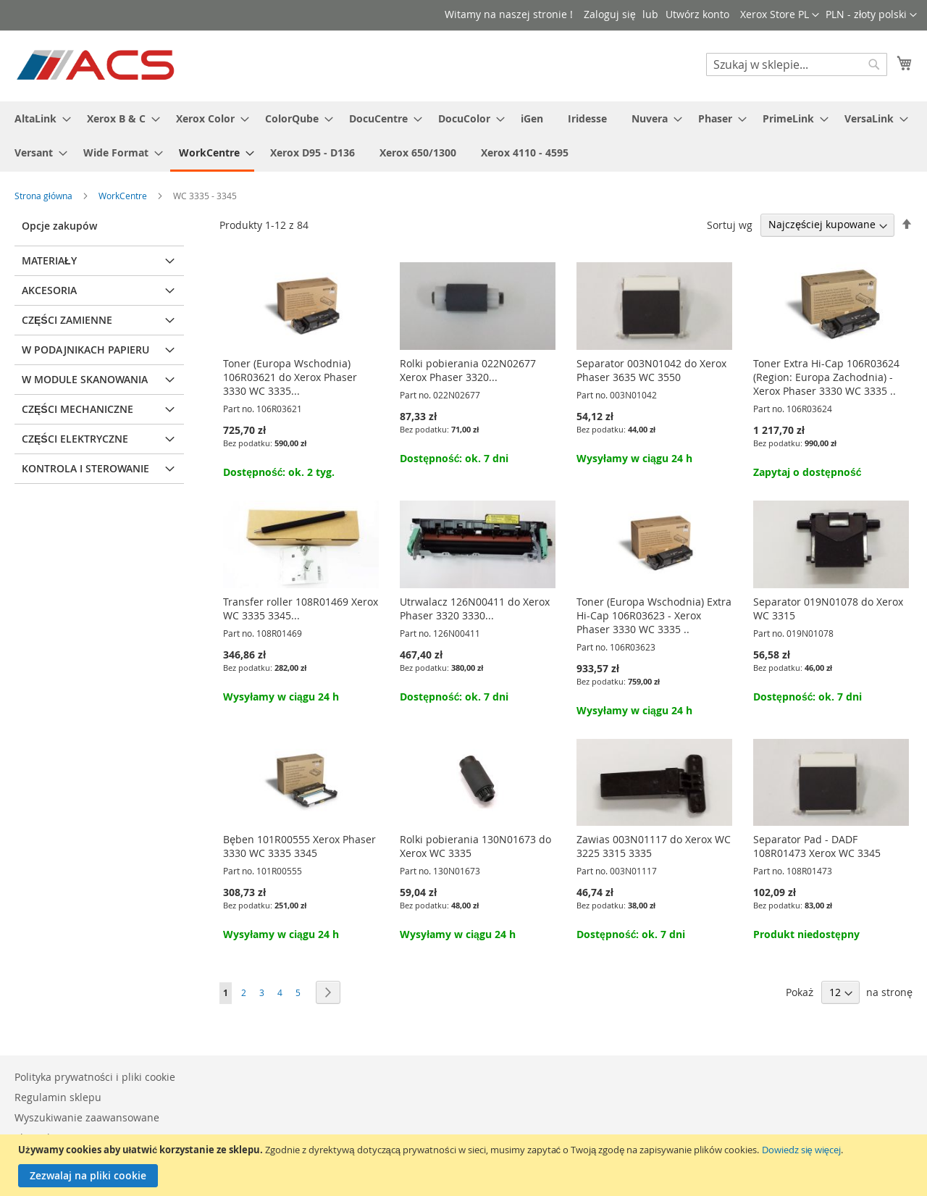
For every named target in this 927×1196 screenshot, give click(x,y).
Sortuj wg (729, 224)
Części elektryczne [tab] (75, 439)
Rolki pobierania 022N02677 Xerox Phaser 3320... (468, 370)
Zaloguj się (610, 14)
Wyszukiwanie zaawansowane (86, 1117)
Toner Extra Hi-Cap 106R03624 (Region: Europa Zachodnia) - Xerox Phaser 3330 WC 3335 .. (826, 377)
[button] (871, 15)
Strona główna (44, 195)
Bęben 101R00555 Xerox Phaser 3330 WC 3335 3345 (299, 846)
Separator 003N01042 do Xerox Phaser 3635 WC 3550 (651, 370)
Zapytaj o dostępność (807, 472)
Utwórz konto (697, 14)
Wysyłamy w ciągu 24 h (634, 458)
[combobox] (796, 64)
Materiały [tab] (49, 260)
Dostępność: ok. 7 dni (454, 458)
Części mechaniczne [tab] (77, 409)
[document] (465, 1165)
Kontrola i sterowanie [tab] (85, 468)
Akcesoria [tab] (49, 290)
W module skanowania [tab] (85, 379)
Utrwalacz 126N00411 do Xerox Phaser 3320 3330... (475, 608)
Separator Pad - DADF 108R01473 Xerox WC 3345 (817, 846)
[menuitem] (38, 118)
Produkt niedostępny (806, 934)
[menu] (463, 136)
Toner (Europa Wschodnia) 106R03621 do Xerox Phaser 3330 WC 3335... (290, 377)
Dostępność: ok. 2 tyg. (279, 472)
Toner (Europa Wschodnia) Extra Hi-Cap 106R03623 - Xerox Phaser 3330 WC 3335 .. (653, 615)
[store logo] (96, 65)
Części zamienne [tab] (67, 320)
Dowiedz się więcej (801, 1149)
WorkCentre (123, 195)
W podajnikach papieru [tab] (85, 349)
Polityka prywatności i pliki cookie (94, 1077)
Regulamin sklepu (57, 1097)
